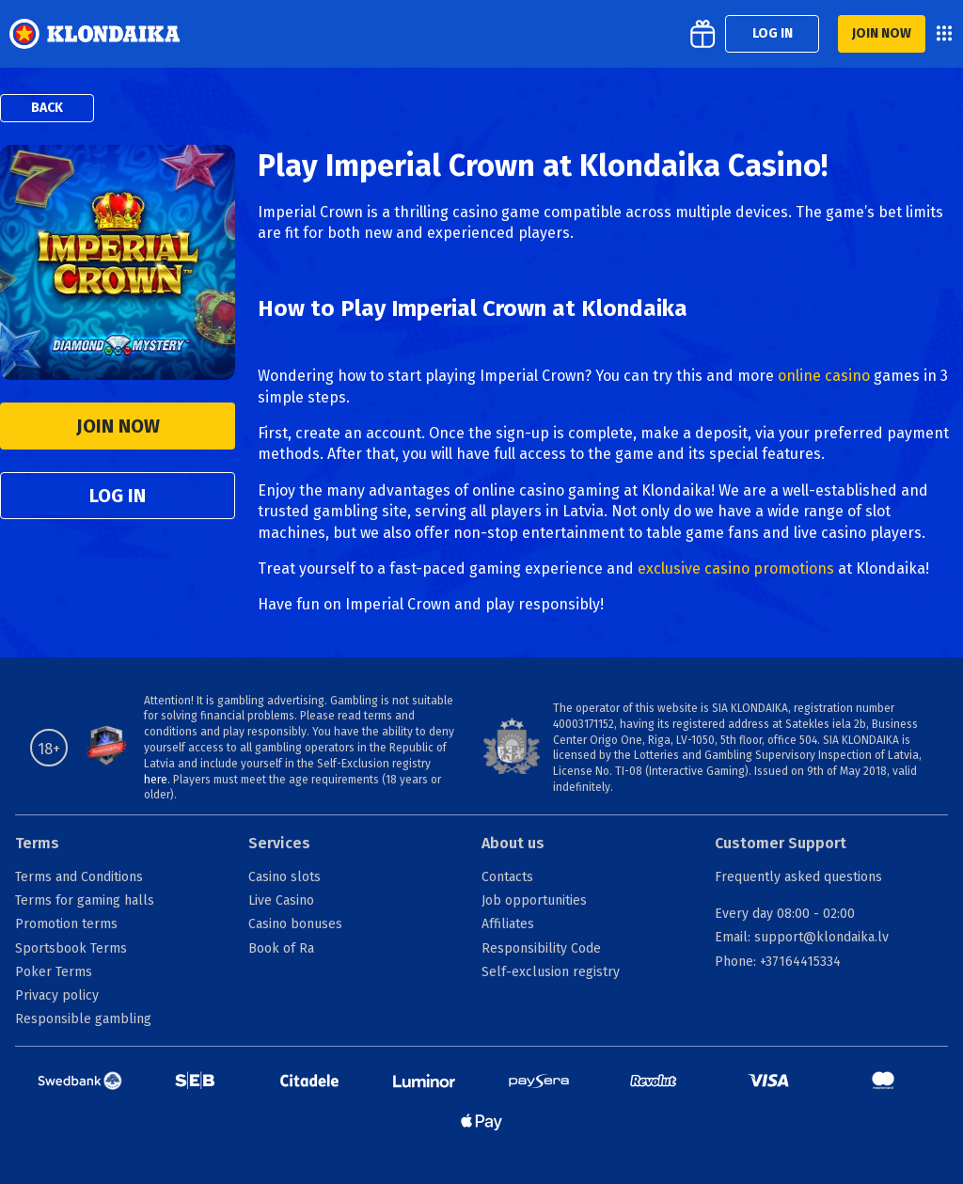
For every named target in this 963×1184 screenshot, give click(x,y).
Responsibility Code (541, 948)
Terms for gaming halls (84, 900)
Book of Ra (281, 948)
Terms (37, 843)
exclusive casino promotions (736, 568)
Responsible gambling (83, 1019)
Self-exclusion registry (551, 972)
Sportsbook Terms (71, 948)
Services (279, 843)
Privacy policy (57, 995)
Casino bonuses (295, 924)
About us (513, 843)
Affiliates (508, 924)
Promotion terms (66, 924)
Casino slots (284, 877)
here (155, 779)
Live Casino (281, 900)
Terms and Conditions (79, 877)
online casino (824, 376)
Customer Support (780, 843)
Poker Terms (53, 972)
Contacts (507, 877)
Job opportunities (534, 900)
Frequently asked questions (798, 877)
